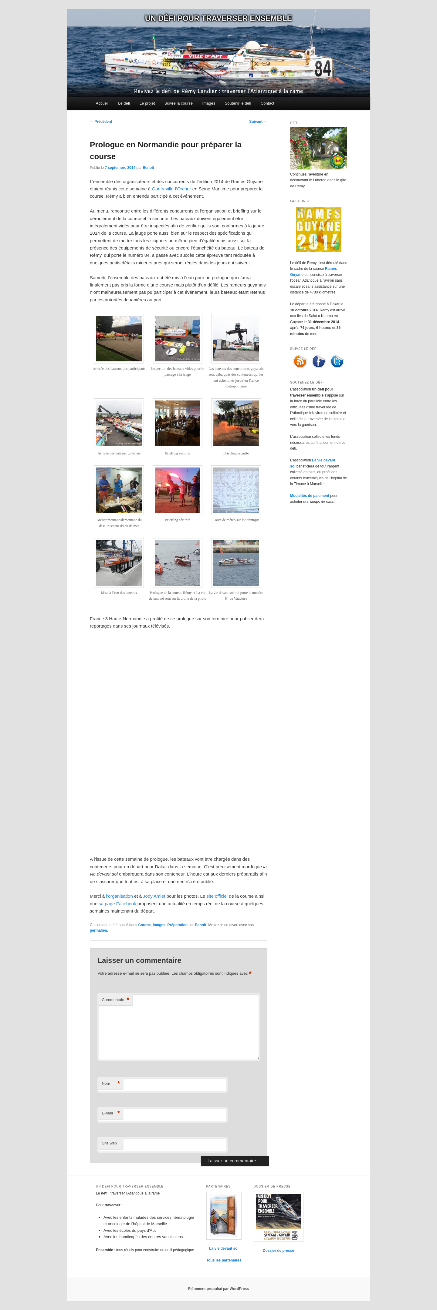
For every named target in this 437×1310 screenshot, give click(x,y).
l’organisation (119, 896)
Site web (109, 1143)
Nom (111, 1083)
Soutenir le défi (238, 103)
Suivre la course (178, 103)
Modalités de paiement (309, 496)
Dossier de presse (278, 1250)
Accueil (102, 103)
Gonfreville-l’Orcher (171, 188)
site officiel (217, 896)
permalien (98, 930)
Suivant (258, 121)
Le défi (124, 103)
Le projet (147, 103)
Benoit (148, 168)
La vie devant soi (224, 1248)
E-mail (111, 1113)
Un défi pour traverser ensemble (218, 18)
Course (144, 925)
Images (208, 103)
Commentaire (115, 1000)
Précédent (101, 121)
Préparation (178, 925)
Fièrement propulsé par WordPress (218, 1289)
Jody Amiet (154, 896)
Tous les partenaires (224, 1260)
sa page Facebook (117, 903)
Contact (267, 103)
